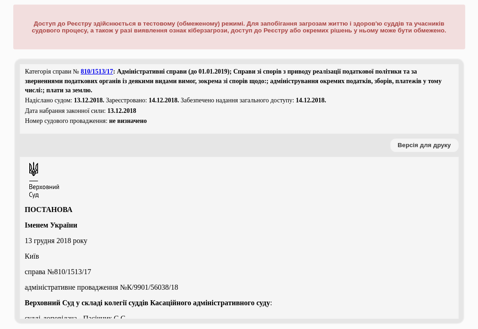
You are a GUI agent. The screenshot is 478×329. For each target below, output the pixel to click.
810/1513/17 (97, 71)
